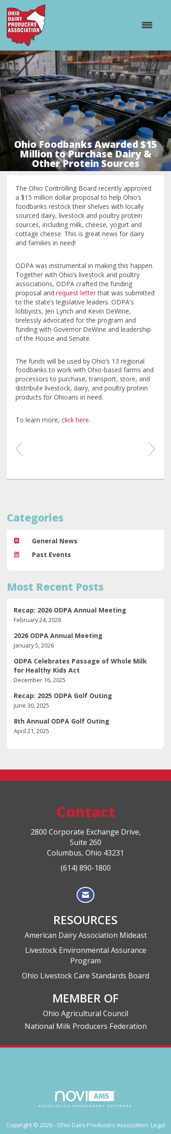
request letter (76, 293)
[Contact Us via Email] (85, 895)
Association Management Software (86, 1099)
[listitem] (85, 615)
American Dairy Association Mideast (86, 935)
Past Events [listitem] (42, 554)
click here (75, 419)
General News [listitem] (46, 541)
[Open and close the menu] (103, 25)
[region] (152, 448)
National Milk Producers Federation (86, 1026)
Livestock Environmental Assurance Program (85, 955)
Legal (158, 1125)
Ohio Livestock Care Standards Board (85, 976)
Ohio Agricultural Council (85, 1013)
